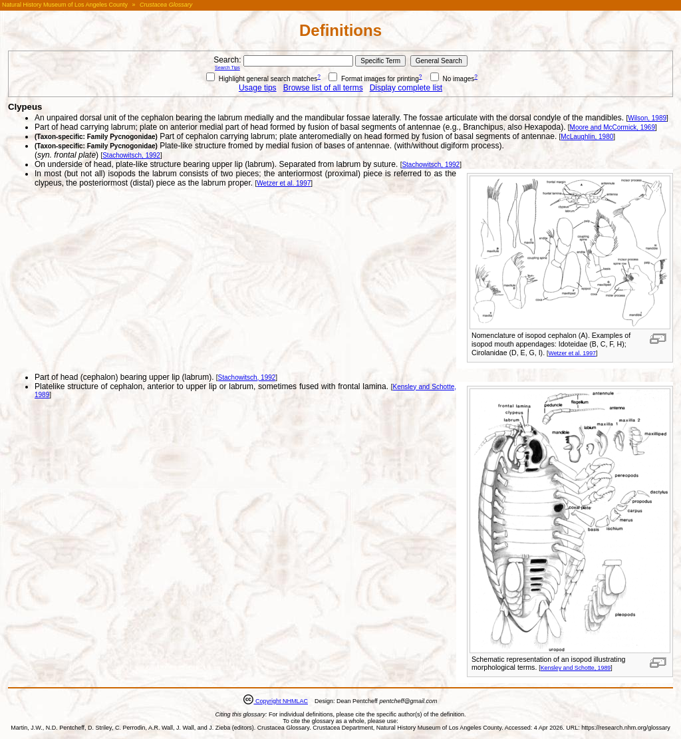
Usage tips (258, 87)
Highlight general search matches (261, 78)
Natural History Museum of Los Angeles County (65, 4)
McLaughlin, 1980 (587, 136)
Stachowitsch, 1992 (131, 155)
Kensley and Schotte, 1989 (576, 668)
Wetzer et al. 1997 (572, 353)
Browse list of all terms (323, 87)
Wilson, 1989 (647, 118)
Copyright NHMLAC (280, 701)
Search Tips (227, 68)
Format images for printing (374, 78)
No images (452, 78)
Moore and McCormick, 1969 (612, 127)
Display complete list (406, 87)
